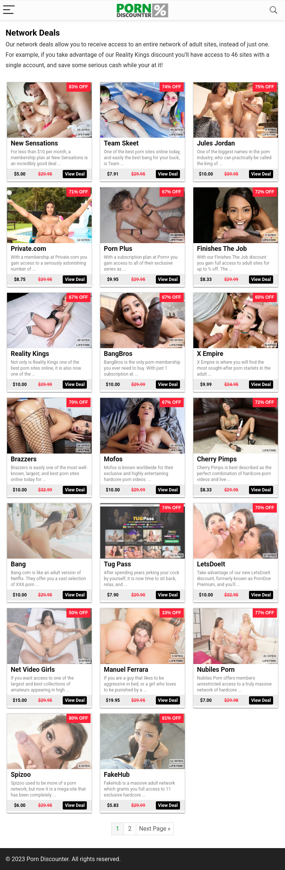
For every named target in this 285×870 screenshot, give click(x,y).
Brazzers (24, 459)
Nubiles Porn (216, 669)
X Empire (210, 353)
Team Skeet (121, 143)
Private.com (28, 248)
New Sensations (34, 143)
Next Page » (155, 828)
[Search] (273, 10)
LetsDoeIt (211, 564)
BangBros (118, 353)
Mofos (113, 459)
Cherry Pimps (217, 459)
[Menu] (9, 10)
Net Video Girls (33, 669)
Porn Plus (118, 248)
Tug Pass (117, 564)
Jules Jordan (216, 143)
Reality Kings (30, 353)
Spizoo (21, 774)
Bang (18, 564)
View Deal (75, 174)
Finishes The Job (222, 248)
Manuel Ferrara (126, 669)
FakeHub (117, 774)
